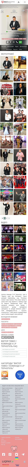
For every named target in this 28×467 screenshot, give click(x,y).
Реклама (17, 437)
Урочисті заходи (11, 325)
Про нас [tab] (3, 46)
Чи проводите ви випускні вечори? (11, 354)
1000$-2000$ (10, 332)
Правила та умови (5, 442)
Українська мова (6, 319)
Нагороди (9, 49)
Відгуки (15, 49)
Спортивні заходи (6, 327)
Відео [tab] (16, 46)
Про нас (3, 444)
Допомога (3, 441)
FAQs (20, 49)
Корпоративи (9, 323)
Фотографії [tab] (10, 46)
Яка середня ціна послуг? (8, 349)
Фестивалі (4, 325)
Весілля (3, 323)
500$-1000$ (4, 332)
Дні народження (17, 323)
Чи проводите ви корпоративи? (10, 351)
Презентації (14, 327)
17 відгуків (21, 31)
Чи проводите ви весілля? (8, 356)
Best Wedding (18, 439)
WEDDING (9, 2)
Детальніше (23, 46)
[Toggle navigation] (19, 2)
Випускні (18, 325)
